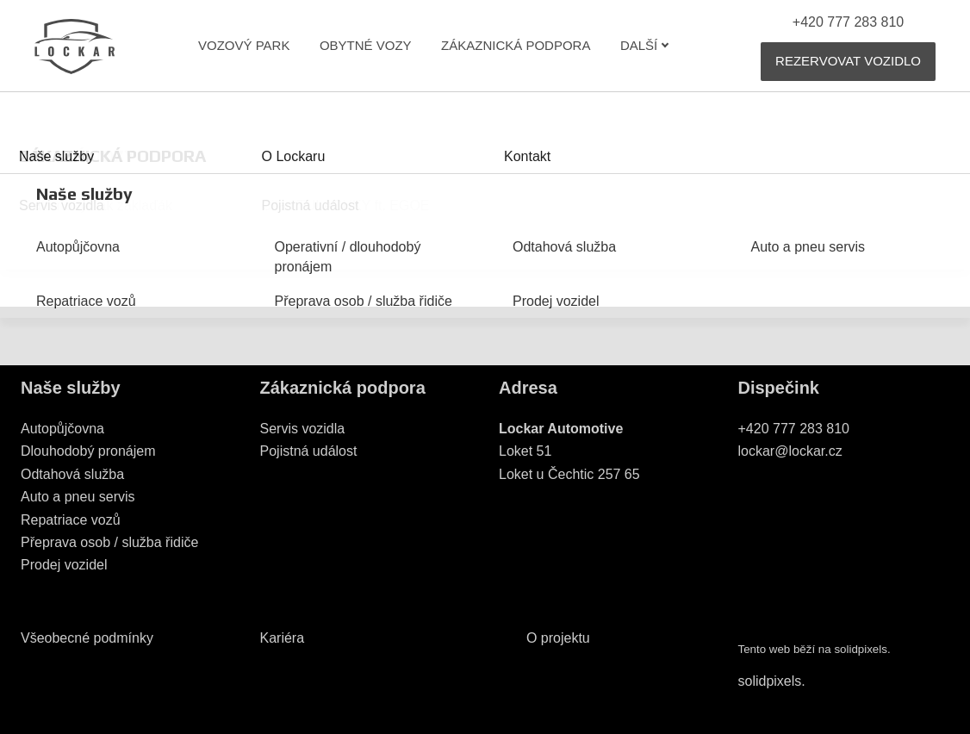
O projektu (558, 638)
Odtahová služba (72, 474)
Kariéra (282, 638)
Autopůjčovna (62, 428)
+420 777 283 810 (793, 428)
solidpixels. (771, 681)
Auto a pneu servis (78, 496)
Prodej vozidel (64, 564)
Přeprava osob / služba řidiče (109, 542)
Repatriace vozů (71, 520)
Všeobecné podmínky (87, 638)
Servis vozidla (302, 428)
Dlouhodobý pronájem (88, 451)
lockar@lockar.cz (790, 451)
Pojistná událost (309, 451)
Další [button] (644, 45)
